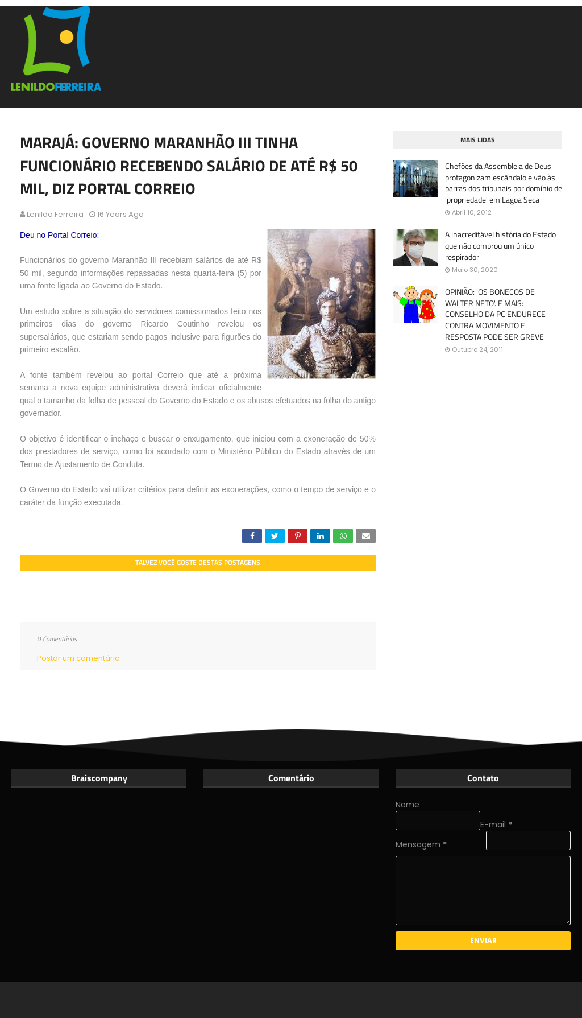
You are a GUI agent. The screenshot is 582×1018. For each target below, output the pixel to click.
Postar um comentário (78, 658)
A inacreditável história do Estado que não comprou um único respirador (500, 245)
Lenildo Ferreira (55, 214)
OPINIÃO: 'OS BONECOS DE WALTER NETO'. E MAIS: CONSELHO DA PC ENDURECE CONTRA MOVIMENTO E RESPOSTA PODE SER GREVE (495, 314)
